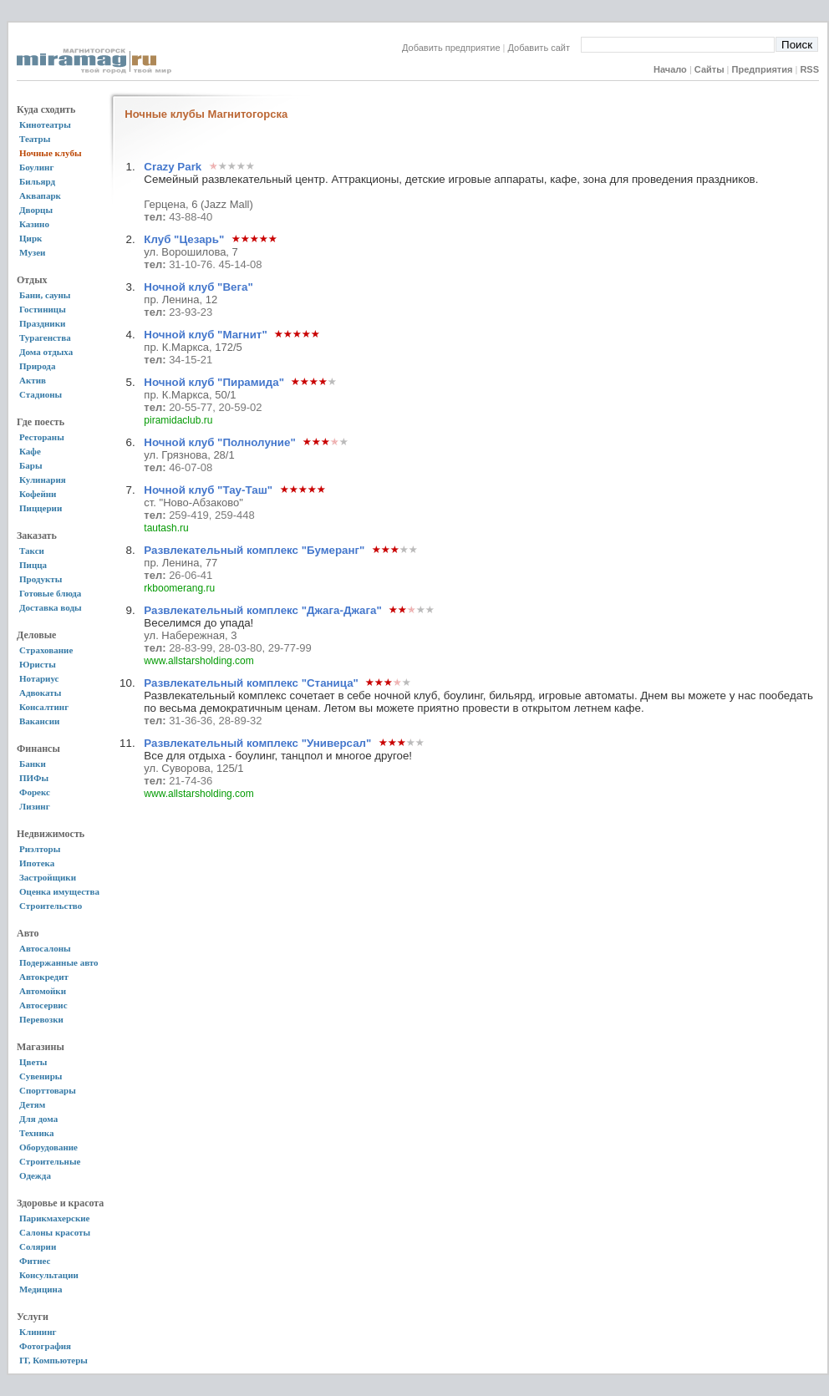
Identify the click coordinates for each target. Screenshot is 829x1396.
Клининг (38, 1332)
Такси (31, 551)
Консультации (49, 1275)
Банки (32, 764)
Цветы (33, 1062)
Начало (670, 69)
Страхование (46, 650)
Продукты (40, 579)
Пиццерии (40, 508)
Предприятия (762, 69)
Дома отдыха (46, 352)
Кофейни (37, 494)
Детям (32, 1104)
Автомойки (42, 991)
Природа (37, 366)
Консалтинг (44, 707)
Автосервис (43, 1005)
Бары (30, 465)
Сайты (709, 69)
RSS (809, 69)
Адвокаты (40, 693)
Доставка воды (50, 607)
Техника (36, 1133)
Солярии (37, 1246)
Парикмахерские (54, 1218)
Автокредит (44, 977)
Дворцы (36, 210)
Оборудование (48, 1147)
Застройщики (47, 877)
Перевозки (41, 1019)
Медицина (40, 1289)
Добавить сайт (544, 48)
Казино (34, 224)
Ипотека (36, 863)
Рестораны (41, 437)
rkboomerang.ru (179, 588)
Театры (34, 139)
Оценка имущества (59, 891)
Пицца (33, 565)
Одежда (35, 1175)
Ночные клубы (50, 153)
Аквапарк (40, 195)
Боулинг (36, 167)
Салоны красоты (54, 1232)
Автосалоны (45, 948)
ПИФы (33, 778)
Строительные (49, 1161)
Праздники (42, 323)
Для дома (38, 1119)
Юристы (37, 664)
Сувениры (40, 1076)
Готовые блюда (50, 593)
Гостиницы (42, 309)
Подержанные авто (59, 962)
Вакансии (39, 721)
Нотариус (38, 678)
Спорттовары (47, 1090)
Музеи (32, 252)
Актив (32, 380)
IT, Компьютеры (53, 1360)
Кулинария (42, 480)
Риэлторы (39, 849)
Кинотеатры (45, 124)
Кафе (30, 451)
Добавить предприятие (451, 48)
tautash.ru (166, 528)
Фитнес (34, 1261)
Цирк (30, 238)
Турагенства (45, 338)
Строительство (50, 906)
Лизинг (34, 806)
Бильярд (37, 181)
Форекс (34, 792)
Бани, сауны (44, 295)
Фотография (45, 1346)
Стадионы (40, 394)
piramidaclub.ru (178, 420)
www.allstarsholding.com (198, 661)
